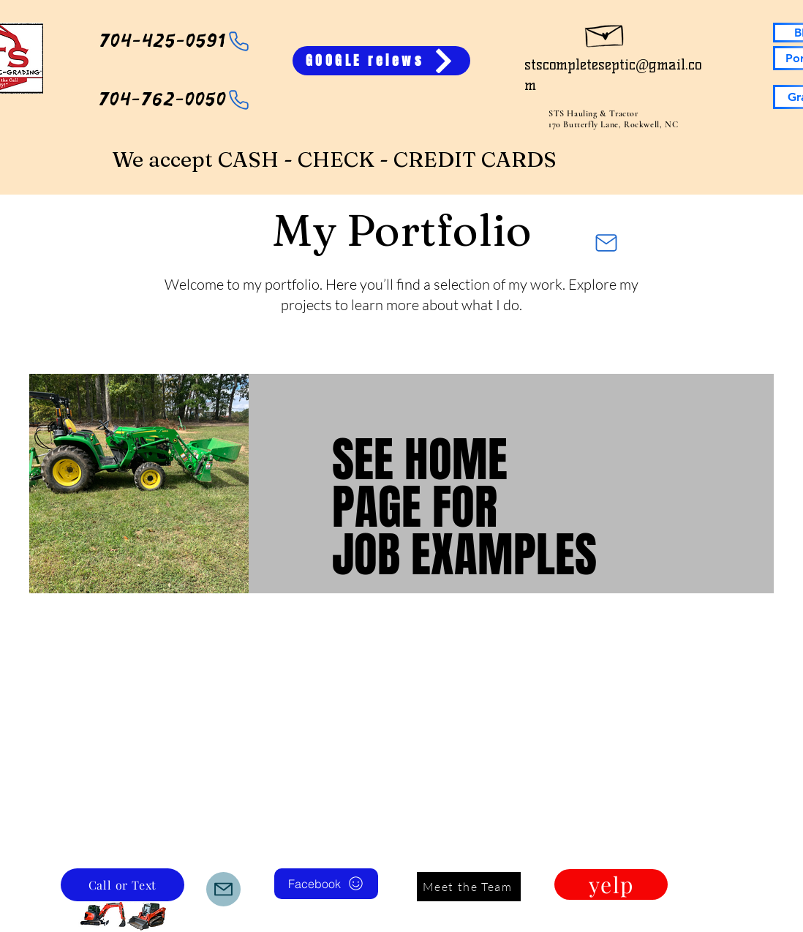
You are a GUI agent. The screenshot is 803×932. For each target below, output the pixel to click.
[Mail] (606, 243)
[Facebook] (326, 883)
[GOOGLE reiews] (381, 60)
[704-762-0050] (174, 99)
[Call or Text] (122, 884)
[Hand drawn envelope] (605, 32)
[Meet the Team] (469, 886)
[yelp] (611, 884)
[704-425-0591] (174, 41)
